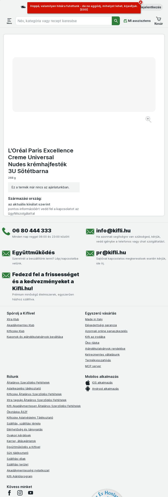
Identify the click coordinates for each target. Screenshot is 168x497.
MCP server (93, 274)
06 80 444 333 (31, 139)
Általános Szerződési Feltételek (28, 290)
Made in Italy (94, 227)
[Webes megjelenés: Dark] (106, 488)
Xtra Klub (13, 227)
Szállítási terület (17, 372)
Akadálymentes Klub (20, 233)
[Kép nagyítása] (68, 108)
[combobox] (64, 20)
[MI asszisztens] (137, 20)
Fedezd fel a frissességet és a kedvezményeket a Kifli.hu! (45, 189)
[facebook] (9, 401)
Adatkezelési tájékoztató (24, 296)
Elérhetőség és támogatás (25, 337)
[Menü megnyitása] (9, 20)
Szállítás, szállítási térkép (24, 331)
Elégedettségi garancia (101, 233)
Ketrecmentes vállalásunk (102, 262)
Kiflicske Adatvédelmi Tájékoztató (30, 325)
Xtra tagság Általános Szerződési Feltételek (36, 308)
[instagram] (20, 401)
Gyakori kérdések (19, 343)
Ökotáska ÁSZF (17, 320)
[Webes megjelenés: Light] (88, 488)
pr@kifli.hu (111, 160)
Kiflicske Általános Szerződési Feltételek (34, 302)
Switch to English (92, 470)
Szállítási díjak (16, 367)
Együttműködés (33, 160)
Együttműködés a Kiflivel (23, 355)
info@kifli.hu (113, 139)
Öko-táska (92, 251)
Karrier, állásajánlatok (21, 349)
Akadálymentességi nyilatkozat (28, 378)
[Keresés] (116, 20)
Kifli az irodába (95, 245)
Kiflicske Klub (15, 239)
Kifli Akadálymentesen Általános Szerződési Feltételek (44, 314)
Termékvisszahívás (98, 268)
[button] (147, 7)
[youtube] (30, 401)
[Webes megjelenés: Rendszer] (67, 488)
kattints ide (63, 459)
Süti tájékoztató (17, 361)
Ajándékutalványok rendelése (105, 256)
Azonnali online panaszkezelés (106, 239)
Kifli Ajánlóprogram (19, 384)
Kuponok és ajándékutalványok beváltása (35, 245)
